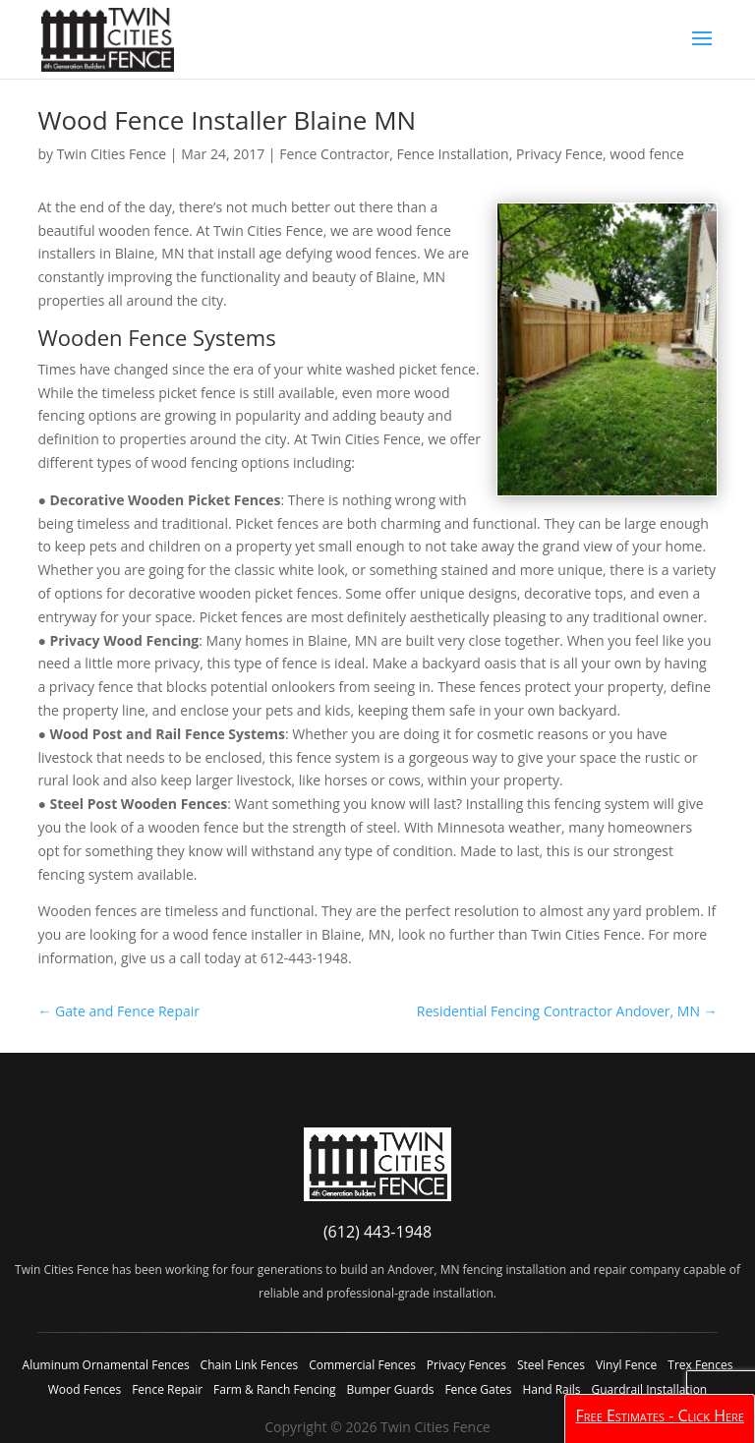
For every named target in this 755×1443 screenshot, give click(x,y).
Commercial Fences (362, 1364)
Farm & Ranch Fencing (274, 1389)
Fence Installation (453, 153)
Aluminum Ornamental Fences (106, 1364)
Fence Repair (167, 1389)
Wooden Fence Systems (156, 337)
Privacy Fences (466, 1364)
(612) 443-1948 (377, 1231)
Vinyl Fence (626, 1364)
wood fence (647, 153)
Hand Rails (551, 1389)
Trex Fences (700, 1364)
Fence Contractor (334, 153)
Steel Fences (551, 1364)
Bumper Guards (390, 1389)
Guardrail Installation (649, 1389)
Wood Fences (84, 1389)
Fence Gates (477, 1389)
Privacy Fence (559, 153)
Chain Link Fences (250, 1364)
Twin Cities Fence (112, 153)
